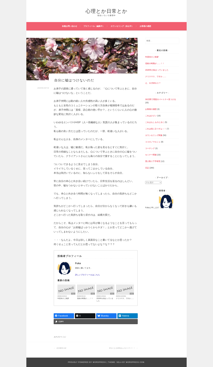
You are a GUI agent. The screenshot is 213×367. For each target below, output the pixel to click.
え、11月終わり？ (153, 83)
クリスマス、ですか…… (125, 298)
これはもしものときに (154, 122)
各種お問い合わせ (69, 26)
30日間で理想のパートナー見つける (160, 99)
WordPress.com (135, 362)
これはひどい (151, 116)
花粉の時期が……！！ (85, 298)
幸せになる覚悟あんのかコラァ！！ (123, 348)
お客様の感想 (145, 26)
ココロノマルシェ (152, 142)
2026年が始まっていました (104, 299)
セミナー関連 (151, 155)
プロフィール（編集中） (93, 26)
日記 (73, 293)
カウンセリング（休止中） (122, 26)
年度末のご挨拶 (63, 298)
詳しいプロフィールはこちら (87, 275)
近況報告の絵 (60, 348)
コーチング (150, 148)
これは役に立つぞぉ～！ (155, 129)
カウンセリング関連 (153, 135)
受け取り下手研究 (152, 161)
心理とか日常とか (106, 10)
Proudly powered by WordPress (87, 362)
